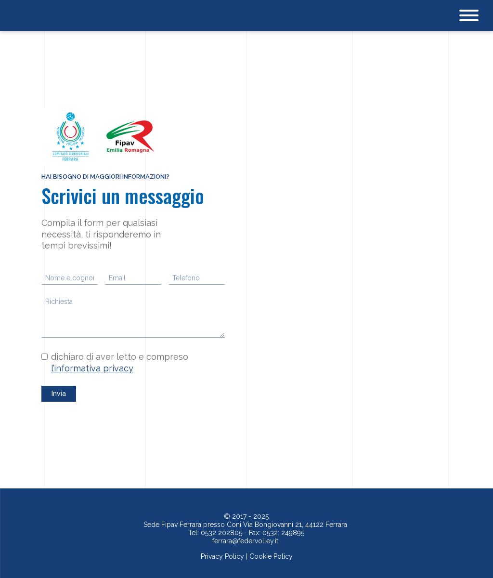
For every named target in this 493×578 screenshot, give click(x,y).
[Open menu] (469, 15)
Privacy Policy (222, 556)
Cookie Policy (271, 556)
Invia (59, 393)
